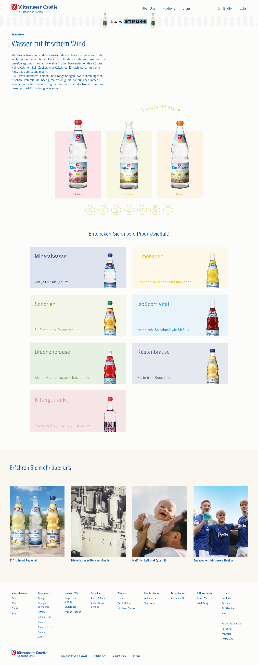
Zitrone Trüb (44, 617)
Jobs (224, 614)
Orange (42, 598)
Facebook (227, 629)
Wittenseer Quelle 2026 (74, 656)
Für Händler (228, 608)
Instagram (227, 639)
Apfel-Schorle (98, 598)
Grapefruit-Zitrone (70, 600)
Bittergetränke (205, 593)
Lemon (121, 598)
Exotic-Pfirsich (125, 603)
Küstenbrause (177, 593)
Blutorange (70, 607)
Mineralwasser (19, 593)
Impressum (100, 656)
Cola (40, 622)
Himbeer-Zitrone (126, 608)
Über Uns (227, 593)
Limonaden (44, 593)
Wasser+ (122, 593)
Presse (136, 656)
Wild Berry (202, 603)
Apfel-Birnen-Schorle (98, 605)
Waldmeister (150, 598)
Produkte (227, 598)
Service (226, 603)
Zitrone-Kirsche (72, 612)
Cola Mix (43, 632)
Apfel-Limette (177, 598)
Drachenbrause (152, 593)
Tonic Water (203, 598)
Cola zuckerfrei (46, 627)
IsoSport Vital (71, 593)
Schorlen (96, 593)
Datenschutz (119, 656)
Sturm (15, 598)
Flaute (15, 608)
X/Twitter (226, 634)
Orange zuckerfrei (43, 605)
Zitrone (42, 612)
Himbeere (149, 603)
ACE (40, 637)
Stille (14, 614)
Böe (14, 603)
